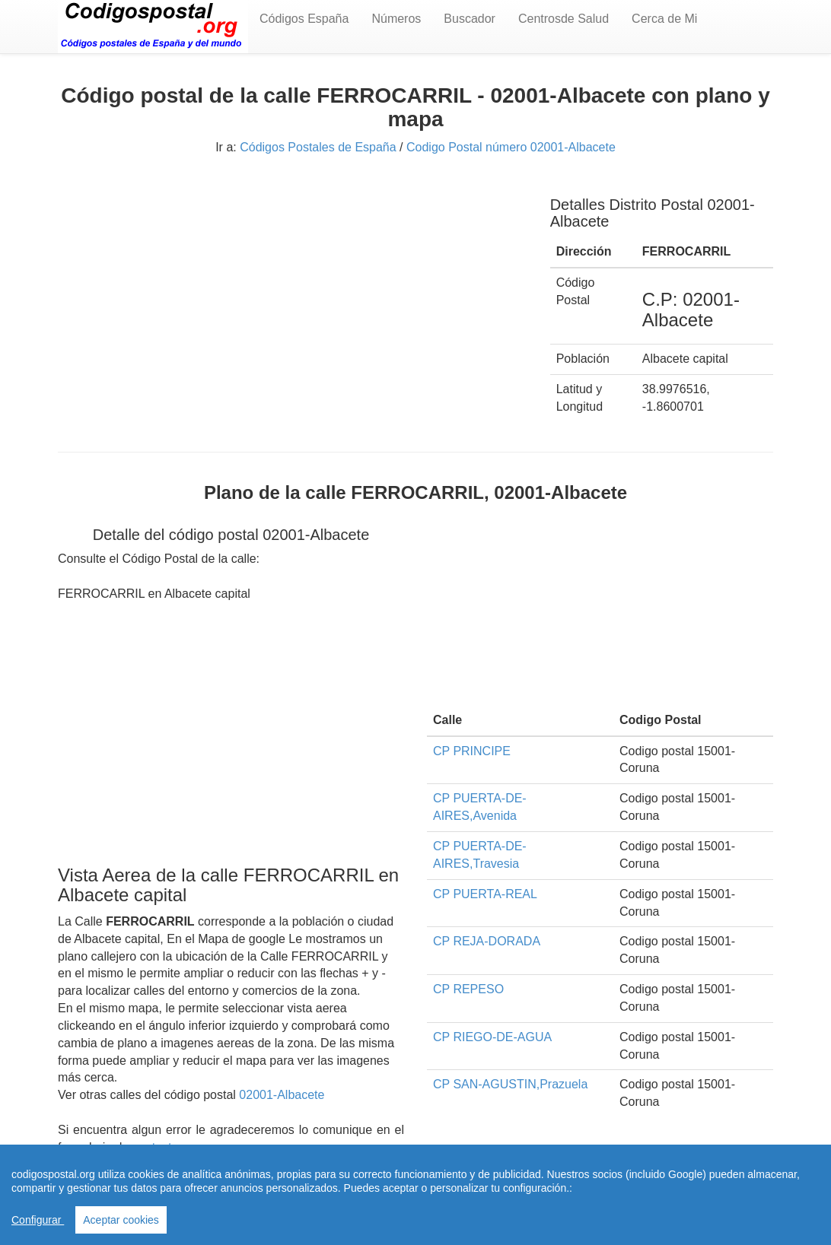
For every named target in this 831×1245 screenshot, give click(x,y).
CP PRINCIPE (472, 751)
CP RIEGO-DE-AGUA (492, 1037)
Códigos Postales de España (318, 147)
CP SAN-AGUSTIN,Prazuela (510, 1084)
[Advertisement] (292, 287)
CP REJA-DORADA (486, 941)
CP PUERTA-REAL (485, 894)
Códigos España (304, 18)
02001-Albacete (281, 1094)
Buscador (469, 18)
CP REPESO (468, 989)
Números (396, 18)
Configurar (37, 1220)
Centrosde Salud (563, 18)
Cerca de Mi (664, 18)
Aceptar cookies (121, 1220)
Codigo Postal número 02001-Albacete (511, 147)
